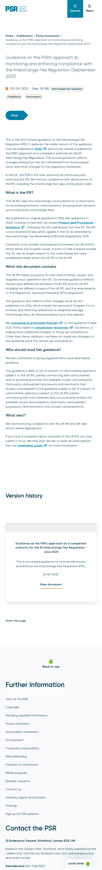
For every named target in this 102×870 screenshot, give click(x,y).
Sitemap (11, 805)
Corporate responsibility (22, 748)
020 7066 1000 (35, 866)
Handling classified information (27, 715)
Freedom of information (22, 764)
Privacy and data (17, 723)
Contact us (13, 789)
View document (51, 584)
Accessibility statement (22, 732)
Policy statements (48, 35)
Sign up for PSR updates (22, 814)
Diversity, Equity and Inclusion (26, 797)
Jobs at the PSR (17, 699)
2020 (38, 149)
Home (9, 35)
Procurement (14, 740)
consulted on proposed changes (34, 323)
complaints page (29, 445)
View (14, 115)
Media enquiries (16, 773)
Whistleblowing (16, 756)
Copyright (12, 707)
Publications (25, 35)
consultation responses (51, 327)
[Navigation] (75, 9)
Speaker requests (18, 781)
